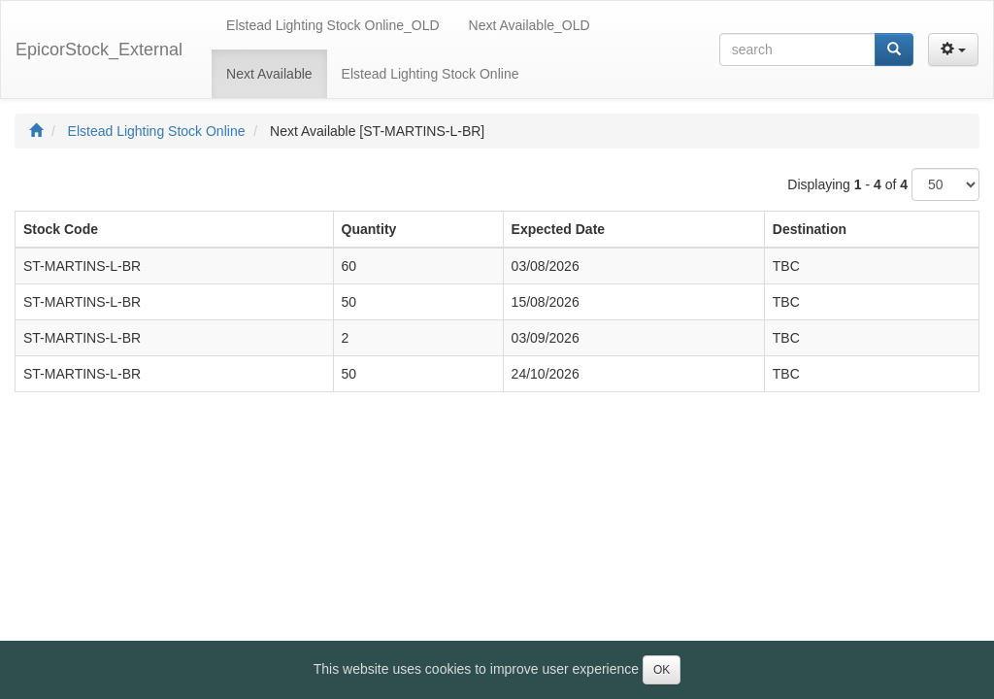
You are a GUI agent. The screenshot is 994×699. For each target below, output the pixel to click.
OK (661, 670)
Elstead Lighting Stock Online (157, 131)
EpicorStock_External (99, 49)
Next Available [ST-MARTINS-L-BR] (377, 131)
